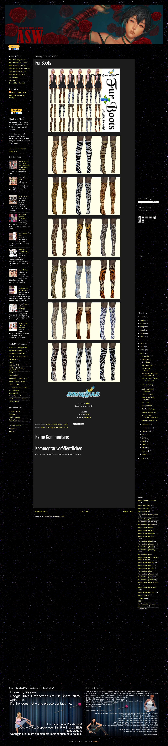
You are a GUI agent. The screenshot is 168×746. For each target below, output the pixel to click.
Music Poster (23, 196)
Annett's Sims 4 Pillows (146, 562)
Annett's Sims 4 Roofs (145, 568)
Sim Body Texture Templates (19, 387)
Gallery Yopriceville (15, 420)
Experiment (13, 80)
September (146, 428)
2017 (142, 346)
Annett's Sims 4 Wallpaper (147, 587)
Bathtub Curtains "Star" (150, 420)
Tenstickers (13, 429)
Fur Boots (145, 403)
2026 (142, 317)
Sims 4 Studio (14, 393)
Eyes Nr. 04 (146, 362)
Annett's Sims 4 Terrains (146, 580)
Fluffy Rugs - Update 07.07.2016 (23, 217)
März (144, 448)
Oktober (145, 425)
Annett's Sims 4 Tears (145, 577)
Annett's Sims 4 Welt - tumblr (19, 69)
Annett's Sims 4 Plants (145, 565)
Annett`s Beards (143, 595)
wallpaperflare (14, 402)
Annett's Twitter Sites (17, 74)
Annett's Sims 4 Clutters (146, 522)
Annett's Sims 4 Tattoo (146, 574)
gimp (10, 362)
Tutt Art (12, 432)
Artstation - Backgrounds (18, 348)
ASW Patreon (13, 77)
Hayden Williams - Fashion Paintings (24, 307)
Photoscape (13, 376)
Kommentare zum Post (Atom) (54, 517)
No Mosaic (12, 373)
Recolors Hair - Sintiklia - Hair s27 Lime (150, 380)
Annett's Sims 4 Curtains (146, 525)
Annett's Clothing (47, 427)
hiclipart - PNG (14, 365)
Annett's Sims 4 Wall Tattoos (148, 583)
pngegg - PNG (14, 384)
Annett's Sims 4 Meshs (146, 547)
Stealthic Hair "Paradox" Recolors (23, 325)
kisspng (11, 423)
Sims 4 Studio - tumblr (17, 396)
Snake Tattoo (23, 270)
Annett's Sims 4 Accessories (148, 514)
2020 (142, 337)
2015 (142, 353)
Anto (87, 415)
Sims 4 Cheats (14, 390)
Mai (143, 441)
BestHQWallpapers (15, 351)
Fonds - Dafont (14, 417)
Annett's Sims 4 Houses (146, 544)
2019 (142, 340)
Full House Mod (14, 359)
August (145, 431)
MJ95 (88, 403)
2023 (142, 327)
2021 (142, 333)
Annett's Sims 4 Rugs (145, 571)
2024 (142, 323)
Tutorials (141, 609)
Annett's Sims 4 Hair (145, 541)
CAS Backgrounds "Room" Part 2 (23, 288)
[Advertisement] (148, 88)
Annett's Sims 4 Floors (146, 533)
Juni (143, 438)
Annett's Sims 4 (143, 511)
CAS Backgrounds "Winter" (148, 398)
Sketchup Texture (15, 426)
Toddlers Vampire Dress (24, 250)
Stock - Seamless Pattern (18, 399)
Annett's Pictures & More (18, 63)
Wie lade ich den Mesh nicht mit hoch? (150, 375)
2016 (142, 350)
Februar (145, 451)
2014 (142, 458)
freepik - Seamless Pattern (18, 356)
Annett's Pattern (143, 508)
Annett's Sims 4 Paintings (147, 550)
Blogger (96, 741)
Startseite (84, 511)
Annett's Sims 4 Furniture (147, 536)
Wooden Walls (147, 406)
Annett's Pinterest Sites (17, 66)
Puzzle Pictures (147, 394)
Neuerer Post (41, 511)
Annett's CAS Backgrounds (147, 500)
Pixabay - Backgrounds (17, 381)
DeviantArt (12, 414)
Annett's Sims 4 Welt (18, 92)
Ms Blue (87, 417)
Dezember (146, 356)
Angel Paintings (147, 365)
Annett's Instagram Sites (17, 60)
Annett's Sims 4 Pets (145, 555)
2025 (142, 320)
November (146, 359)
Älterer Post (127, 511)
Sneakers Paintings (148, 409)
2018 (142, 343)
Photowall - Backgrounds (18, 378)
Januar (144, 454)
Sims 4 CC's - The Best (17, 83)
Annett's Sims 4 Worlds (146, 592)
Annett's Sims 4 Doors (146, 527)
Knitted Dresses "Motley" (147, 369)
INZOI (140, 601)
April (144, 444)
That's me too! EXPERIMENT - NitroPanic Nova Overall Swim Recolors (24, 165)
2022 (142, 330)
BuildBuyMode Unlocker (17, 353)
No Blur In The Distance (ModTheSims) (17, 369)
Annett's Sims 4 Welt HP (17, 71)
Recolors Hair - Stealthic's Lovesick (150, 416)
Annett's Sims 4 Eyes (145, 530)
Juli (143, 434)
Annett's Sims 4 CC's (61, 427)
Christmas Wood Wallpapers (148, 390)
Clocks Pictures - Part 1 (150, 412)
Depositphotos (14, 411)
